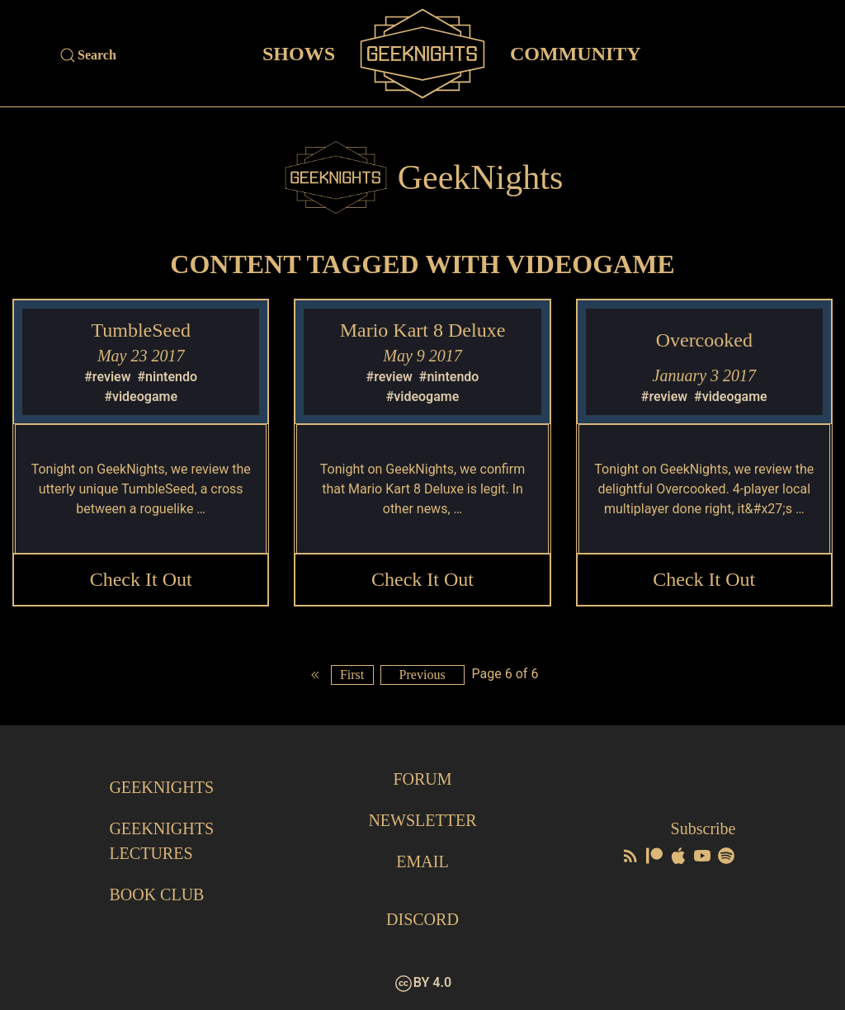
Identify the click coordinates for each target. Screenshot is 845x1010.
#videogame (140, 396)
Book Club (156, 894)
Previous (422, 675)
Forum (422, 779)
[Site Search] (151, 55)
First (352, 675)
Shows (298, 53)
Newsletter (422, 820)
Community (575, 53)
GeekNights (161, 787)
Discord (422, 919)
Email (422, 861)
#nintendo (168, 377)
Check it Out (141, 579)
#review (107, 377)
